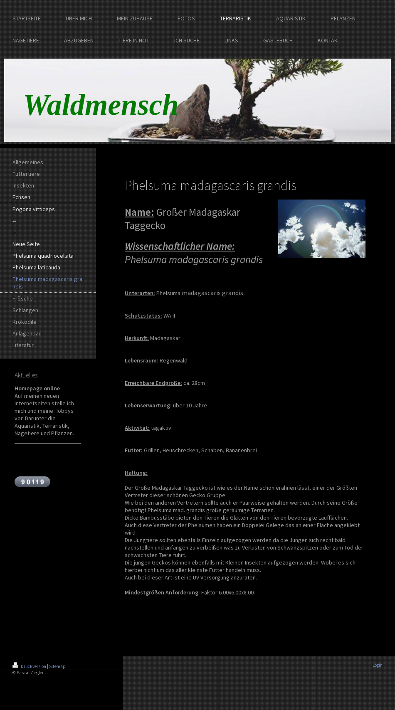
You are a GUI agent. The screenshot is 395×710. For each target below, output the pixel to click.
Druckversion (29, 666)
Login (378, 665)
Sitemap (57, 666)
